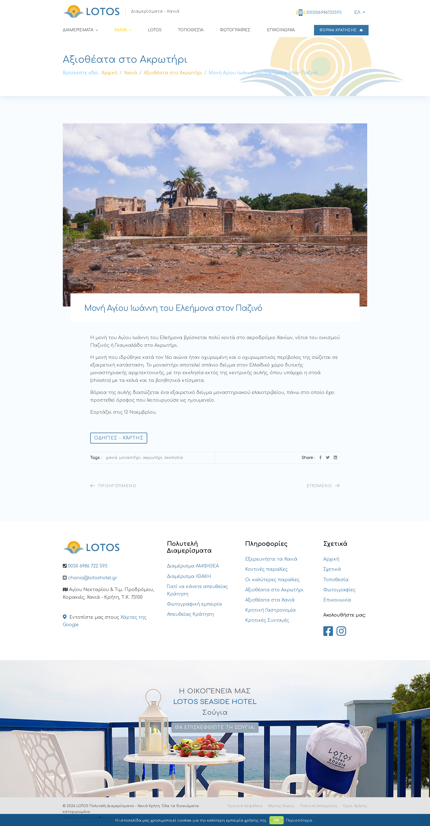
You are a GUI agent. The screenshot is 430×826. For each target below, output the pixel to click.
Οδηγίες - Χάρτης (118, 438)
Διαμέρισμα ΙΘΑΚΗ (189, 576)
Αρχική (331, 559)
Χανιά (120, 30)
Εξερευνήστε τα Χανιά (271, 559)
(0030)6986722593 (324, 12)
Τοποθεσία (190, 30)
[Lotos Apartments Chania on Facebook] (328, 632)
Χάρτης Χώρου (281, 806)
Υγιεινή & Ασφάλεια (244, 806)
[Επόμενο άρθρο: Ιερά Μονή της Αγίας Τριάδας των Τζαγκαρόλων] (323, 486)
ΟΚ (277, 820)
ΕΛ (357, 12)
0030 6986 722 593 (88, 566)
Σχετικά (332, 569)
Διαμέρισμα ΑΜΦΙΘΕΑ (193, 566)
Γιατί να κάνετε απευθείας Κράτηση (197, 590)
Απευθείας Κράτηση (190, 614)
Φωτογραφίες (235, 30)
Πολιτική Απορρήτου (319, 806)
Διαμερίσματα (78, 30)
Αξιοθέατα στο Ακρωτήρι (274, 589)
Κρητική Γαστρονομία (270, 610)
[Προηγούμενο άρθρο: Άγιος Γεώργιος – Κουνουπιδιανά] (113, 486)
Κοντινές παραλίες (266, 569)
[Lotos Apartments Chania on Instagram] (341, 632)
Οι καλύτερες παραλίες (272, 579)
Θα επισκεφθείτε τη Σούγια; (215, 727)
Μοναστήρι (130, 458)
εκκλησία (174, 458)
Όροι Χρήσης (355, 806)
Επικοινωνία (281, 30)
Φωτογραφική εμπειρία (194, 604)
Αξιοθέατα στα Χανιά (270, 600)
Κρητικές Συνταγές (267, 620)
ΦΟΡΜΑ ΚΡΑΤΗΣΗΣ (341, 30)
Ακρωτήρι (153, 458)
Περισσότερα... (300, 820)
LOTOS (155, 30)
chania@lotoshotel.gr (92, 577)
